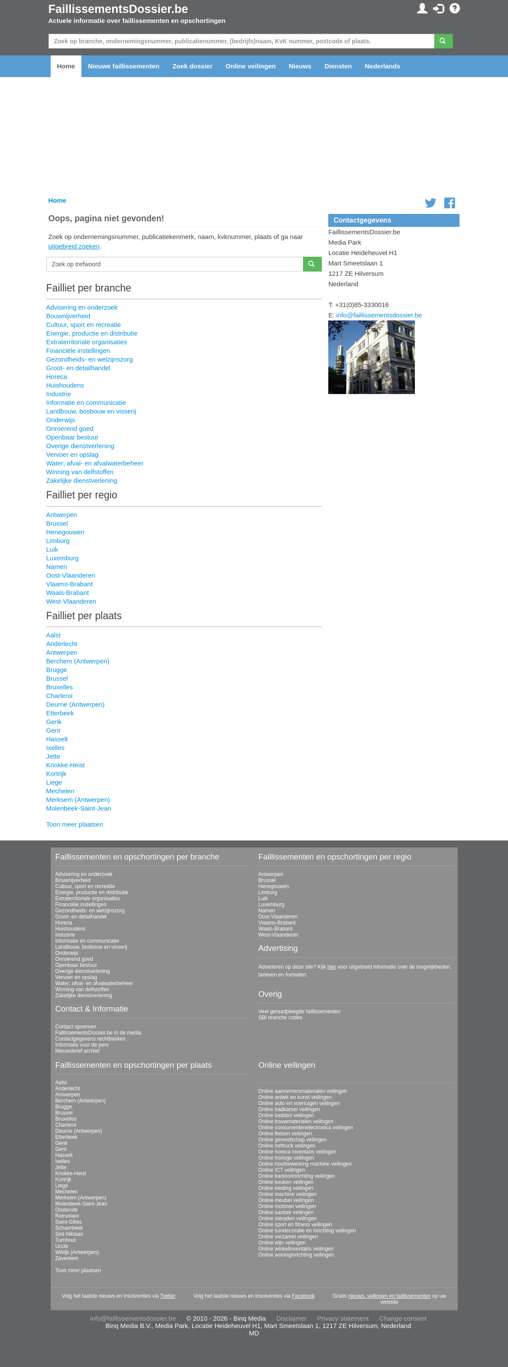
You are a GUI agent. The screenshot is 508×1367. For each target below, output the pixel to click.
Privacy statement (343, 1318)
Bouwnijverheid (68, 316)
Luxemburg (62, 558)
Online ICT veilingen (282, 1170)
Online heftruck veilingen (287, 1146)
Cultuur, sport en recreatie (83, 324)
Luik (52, 549)
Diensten (338, 66)
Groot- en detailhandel (78, 368)
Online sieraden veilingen (288, 1218)
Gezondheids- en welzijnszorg (89, 359)
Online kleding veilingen (286, 1188)
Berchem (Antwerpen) (78, 661)
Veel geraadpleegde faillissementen (299, 1011)
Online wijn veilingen (282, 1243)
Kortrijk (56, 773)
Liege (54, 782)
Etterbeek (60, 713)
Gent (53, 730)
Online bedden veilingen (286, 1115)
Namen (56, 566)
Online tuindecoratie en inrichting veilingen (307, 1231)
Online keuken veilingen (286, 1182)
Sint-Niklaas (69, 1234)
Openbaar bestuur (72, 437)
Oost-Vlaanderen (70, 575)
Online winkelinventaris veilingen (296, 1249)
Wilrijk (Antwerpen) (77, 1252)
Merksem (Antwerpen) (78, 799)
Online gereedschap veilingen (293, 1140)
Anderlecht (62, 643)
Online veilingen (251, 66)
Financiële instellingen (78, 350)
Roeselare (67, 1216)
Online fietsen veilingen (285, 1134)
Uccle (61, 1246)
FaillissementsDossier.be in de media (98, 1033)
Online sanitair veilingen (286, 1212)
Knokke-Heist (65, 765)
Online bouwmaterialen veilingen (296, 1121)
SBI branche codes (280, 1018)
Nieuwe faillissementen (123, 66)
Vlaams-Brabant (69, 584)
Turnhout (65, 1240)
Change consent (403, 1318)
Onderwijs (60, 419)
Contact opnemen (76, 1027)
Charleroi (59, 695)
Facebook (303, 1296)
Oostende (66, 1210)
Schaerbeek (69, 1228)
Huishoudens (65, 385)
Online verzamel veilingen (288, 1237)
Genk (54, 721)
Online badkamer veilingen (289, 1109)
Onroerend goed (70, 428)
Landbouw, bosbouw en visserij (91, 411)
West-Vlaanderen (71, 601)
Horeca (56, 376)
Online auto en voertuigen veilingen (299, 1103)
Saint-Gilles (68, 1222)
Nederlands (383, 66)
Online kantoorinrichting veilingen (297, 1176)
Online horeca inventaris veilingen (298, 1152)
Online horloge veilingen (286, 1158)
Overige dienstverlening (80, 445)
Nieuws (300, 66)
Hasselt (57, 739)
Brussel (57, 523)
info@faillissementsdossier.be (379, 315)
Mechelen (60, 791)
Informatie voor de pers (82, 1045)
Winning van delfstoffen (80, 471)
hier (331, 967)
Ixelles (55, 747)
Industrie (58, 393)
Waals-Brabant (67, 592)
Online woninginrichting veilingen (296, 1255)
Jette (53, 756)
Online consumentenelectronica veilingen (306, 1128)
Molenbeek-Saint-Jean (78, 808)
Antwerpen (62, 514)
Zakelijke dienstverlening (81, 480)
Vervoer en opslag (72, 454)
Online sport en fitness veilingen (295, 1225)
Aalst (53, 635)
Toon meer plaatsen (75, 824)
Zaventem (66, 1258)
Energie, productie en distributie (92, 333)
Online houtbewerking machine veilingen (305, 1164)
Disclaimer (291, 1318)
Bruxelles (59, 687)
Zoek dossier (192, 66)
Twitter (167, 1296)
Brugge (56, 669)
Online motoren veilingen (287, 1206)
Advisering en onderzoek (82, 307)
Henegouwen (65, 532)
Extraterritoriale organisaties (86, 342)
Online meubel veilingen (286, 1200)
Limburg (58, 540)
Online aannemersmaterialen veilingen (303, 1091)
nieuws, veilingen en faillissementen (389, 1296)
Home (66, 66)
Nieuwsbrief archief (77, 1051)
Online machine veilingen (288, 1194)
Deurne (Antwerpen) (75, 704)
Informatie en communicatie (86, 402)
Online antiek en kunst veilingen (295, 1097)
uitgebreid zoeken (74, 246)
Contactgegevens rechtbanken (90, 1039)
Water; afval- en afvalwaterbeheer (95, 463)
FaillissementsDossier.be (118, 9)
